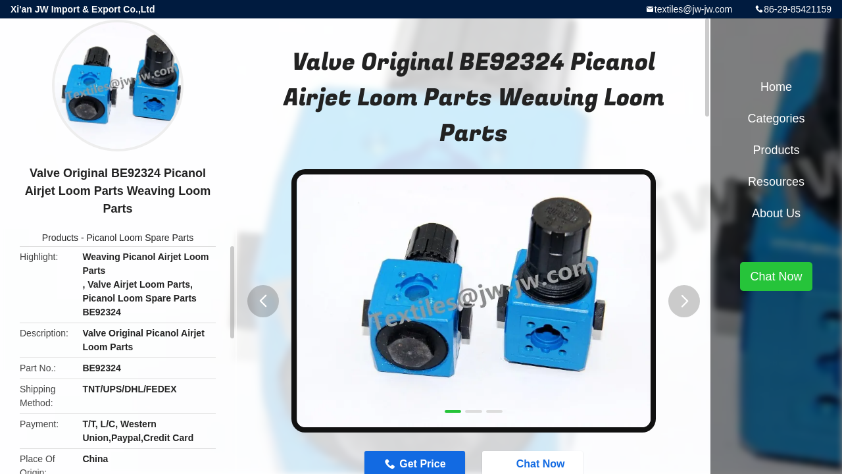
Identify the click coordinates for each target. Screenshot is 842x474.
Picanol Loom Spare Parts (140, 237)
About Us (776, 213)
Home (776, 86)
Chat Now (776, 276)
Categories (776, 118)
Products (60, 237)
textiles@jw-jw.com (693, 9)
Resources (776, 181)
